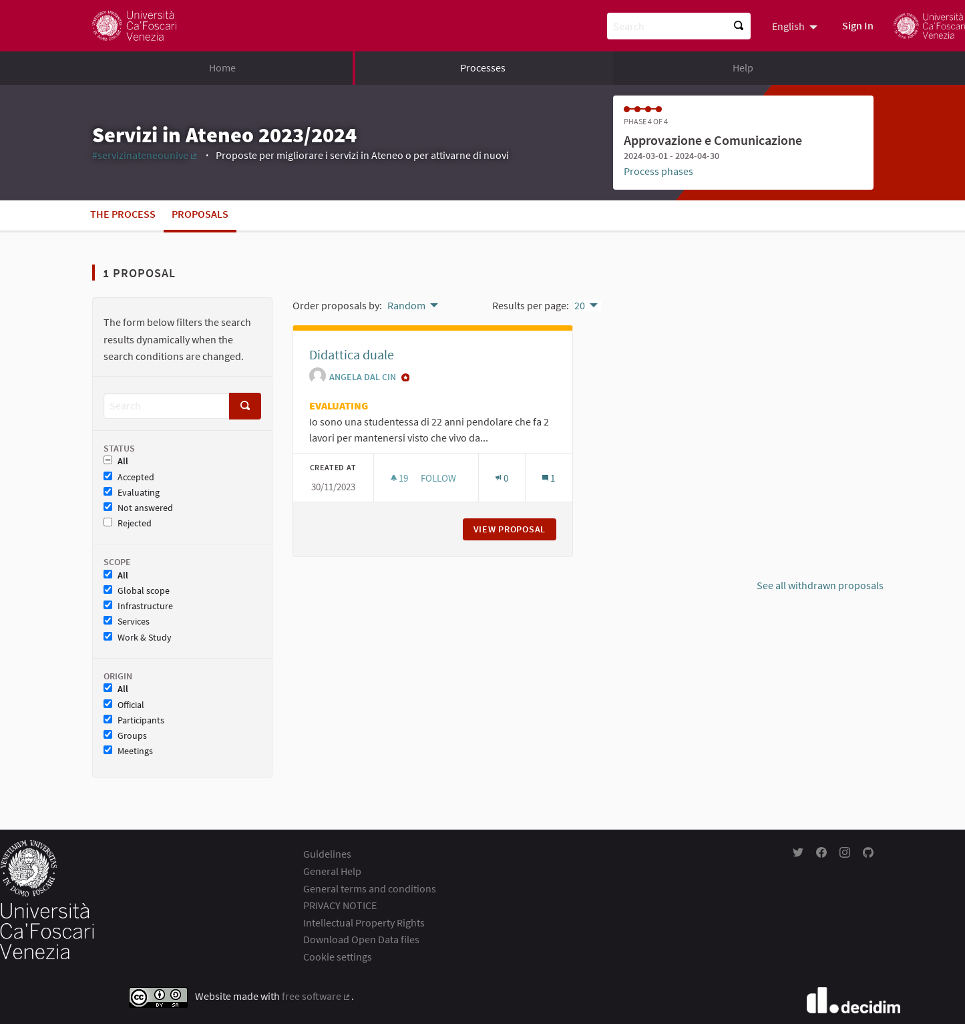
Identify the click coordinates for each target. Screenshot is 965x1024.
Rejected (128, 523)
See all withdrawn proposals (820, 585)
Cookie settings (337, 956)
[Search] (166, 406)
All (116, 461)
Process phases (658, 171)
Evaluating (132, 492)
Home (222, 67)
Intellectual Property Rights (364, 922)
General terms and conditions (369, 888)
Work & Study (138, 637)
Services (127, 621)
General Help (332, 871)
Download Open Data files (361, 939)
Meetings (128, 751)
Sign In (858, 25)
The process (123, 213)
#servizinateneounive (145, 155)
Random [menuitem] (406, 305)
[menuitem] (796, 25)
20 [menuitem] (579, 305)
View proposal (514, 529)
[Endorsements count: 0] (502, 478)
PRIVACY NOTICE (340, 905)
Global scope (137, 590)
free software (317, 996)
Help (743, 67)
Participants (134, 720)
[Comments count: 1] (548, 478)
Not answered (138, 508)
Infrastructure (138, 606)
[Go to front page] (134, 26)
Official (124, 705)
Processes (483, 67)
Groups (125, 735)
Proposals (200, 213)
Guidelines (327, 853)
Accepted (129, 477)
